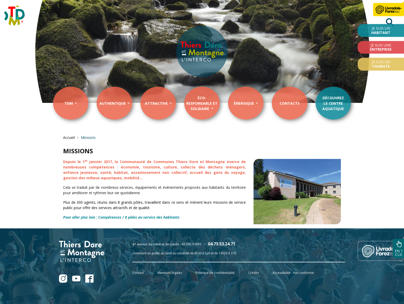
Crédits (253, 273)
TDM (69, 103)
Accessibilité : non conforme (293, 273)
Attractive (157, 103)
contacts (290, 103)
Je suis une (381, 47)
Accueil (69, 137)
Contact (138, 273)
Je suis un (381, 30)
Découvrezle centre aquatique (333, 103)
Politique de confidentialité (215, 273)
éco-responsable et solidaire (201, 103)
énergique (244, 103)
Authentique (113, 103)
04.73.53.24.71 (221, 244)
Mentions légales (169, 273)
